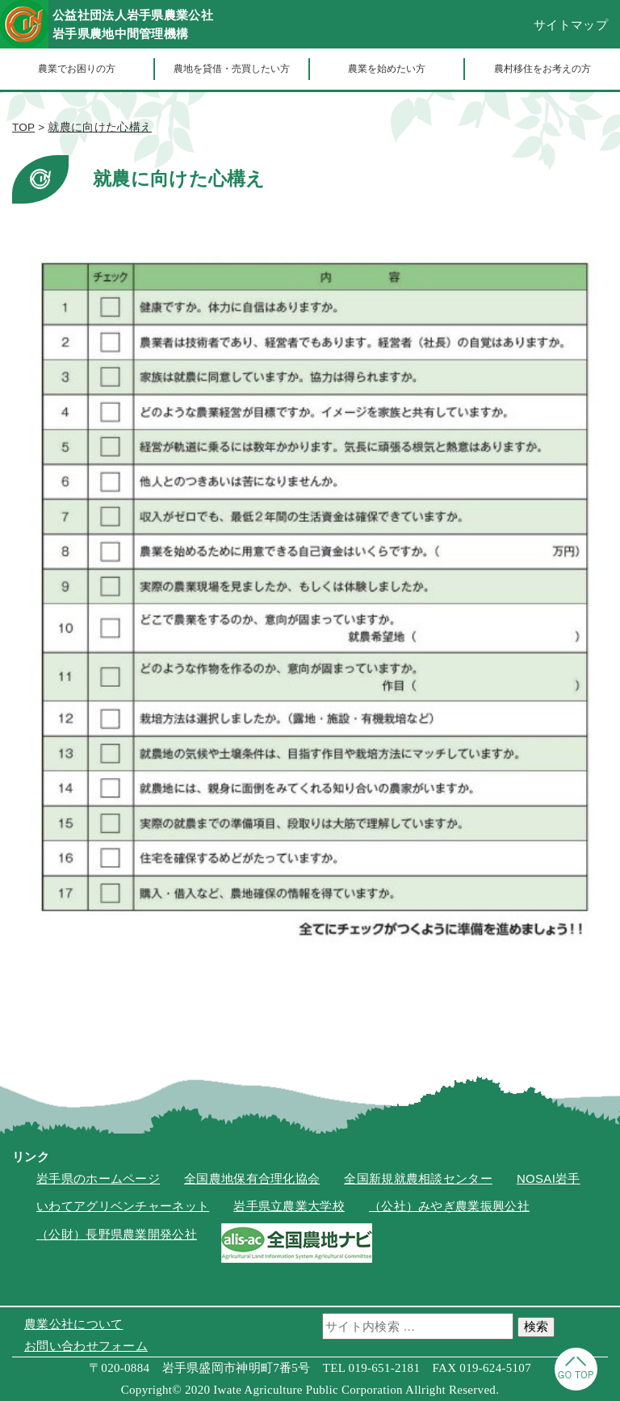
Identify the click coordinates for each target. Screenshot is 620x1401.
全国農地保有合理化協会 (252, 1178)
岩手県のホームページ (98, 1178)
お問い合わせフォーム (86, 1346)
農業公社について (73, 1324)
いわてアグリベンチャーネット (122, 1206)
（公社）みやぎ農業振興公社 (449, 1206)
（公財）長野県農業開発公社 (116, 1234)
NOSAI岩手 (548, 1178)
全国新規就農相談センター (418, 1178)
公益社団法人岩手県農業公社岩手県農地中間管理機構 (132, 24)
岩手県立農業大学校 (289, 1206)
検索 (536, 1326)
